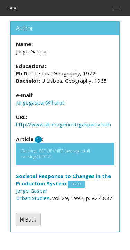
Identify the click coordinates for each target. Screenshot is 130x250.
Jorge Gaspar (31, 190)
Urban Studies (33, 197)
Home (11, 8)
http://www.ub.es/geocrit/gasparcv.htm (63, 124)
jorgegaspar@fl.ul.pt (40, 102)
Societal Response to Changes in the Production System (63, 180)
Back (28, 219)
